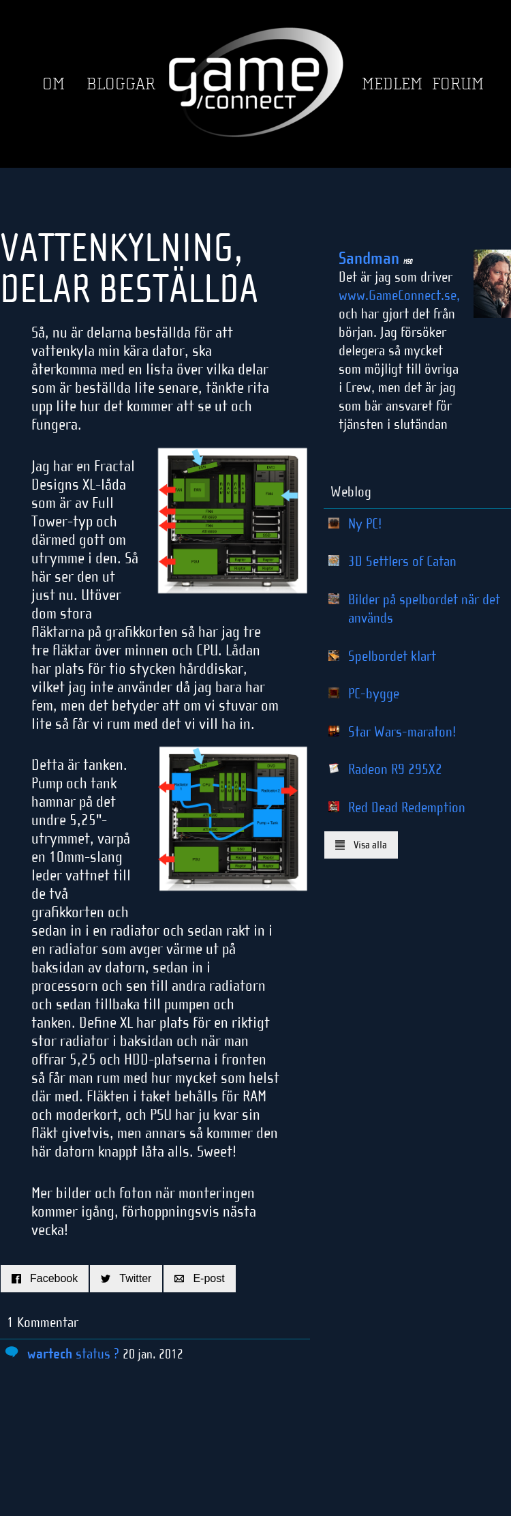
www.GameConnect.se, (399, 295)
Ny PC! (365, 524)
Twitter (126, 1278)
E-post (199, 1278)
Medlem (392, 84)
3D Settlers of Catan (402, 561)
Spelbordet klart (392, 656)
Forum (458, 84)
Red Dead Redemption (406, 807)
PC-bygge (373, 693)
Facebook (45, 1278)
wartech (49, 1354)
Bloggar (121, 84)
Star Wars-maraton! (402, 732)
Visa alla (361, 844)
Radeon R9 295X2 (395, 769)
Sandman (375, 258)
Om (53, 84)
